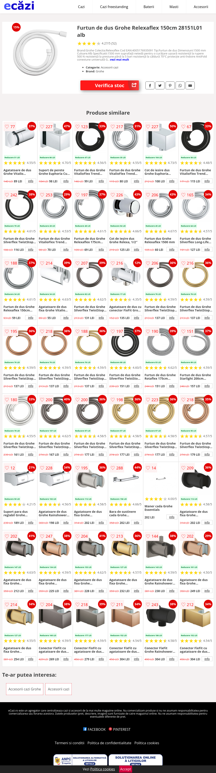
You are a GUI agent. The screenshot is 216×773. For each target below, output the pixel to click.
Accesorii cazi (58, 689)
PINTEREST (119, 729)
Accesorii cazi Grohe (24, 689)
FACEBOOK (94, 729)
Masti (173, 6)
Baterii (149, 6)
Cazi (81, 6)
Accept (125, 769)
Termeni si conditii (70, 743)
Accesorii (201, 6)
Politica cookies (147, 743)
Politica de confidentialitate (109, 743)
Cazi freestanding (114, 6)
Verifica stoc (117, 85)
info (30, 181)
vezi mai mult (119, 59)
